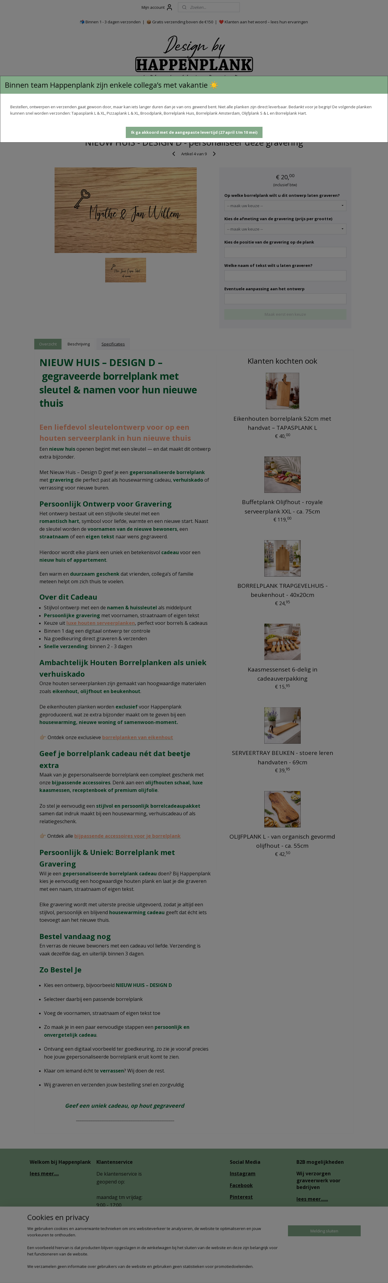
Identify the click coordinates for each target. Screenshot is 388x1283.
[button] (194, 132)
